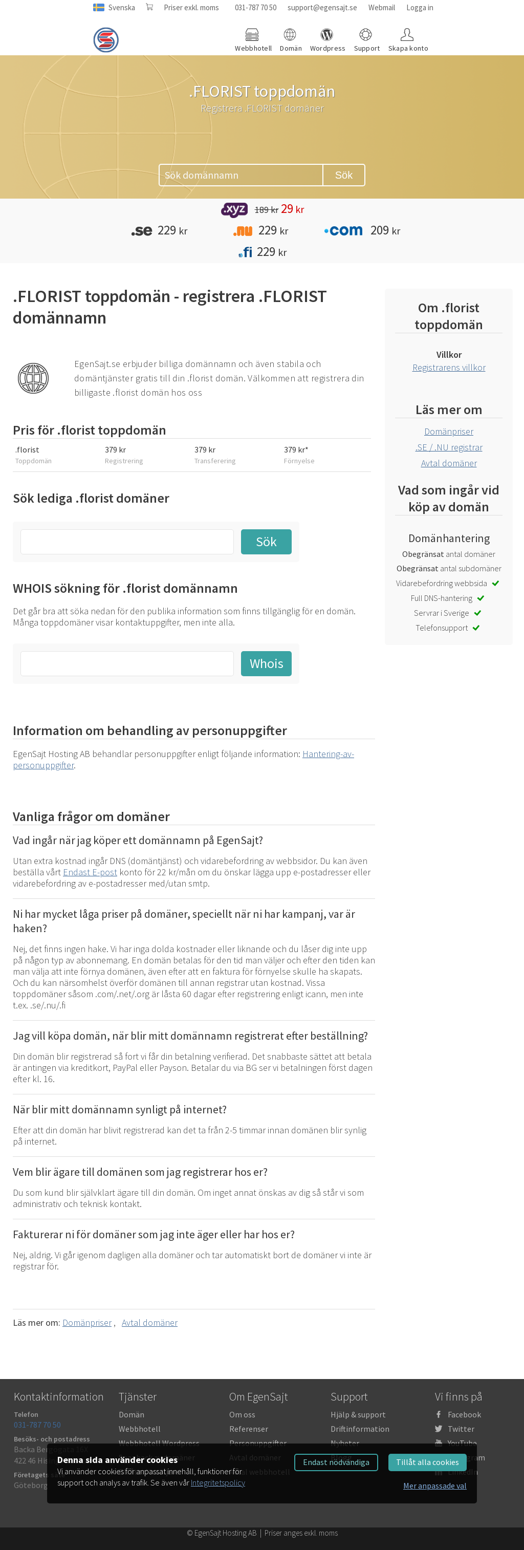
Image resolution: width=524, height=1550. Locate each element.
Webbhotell (140, 1429)
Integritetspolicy (218, 1482)
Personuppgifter (258, 1443)
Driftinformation (360, 1429)
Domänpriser (87, 1322)
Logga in (419, 7)
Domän (131, 1414)
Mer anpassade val (435, 1485)
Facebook (464, 1414)
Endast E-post (90, 872)
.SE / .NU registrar (449, 447)
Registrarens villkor (449, 367)
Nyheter (345, 1443)
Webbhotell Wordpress (159, 1443)
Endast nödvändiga (336, 1462)
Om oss (242, 1414)
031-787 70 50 (255, 7)
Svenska (121, 7)
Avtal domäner (150, 1322)
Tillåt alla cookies (427, 1462)
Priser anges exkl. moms (301, 1533)
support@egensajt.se (322, 7)
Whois (266, 663)
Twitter (461, 1429)
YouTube (462, 1443)
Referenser (248, 1429)
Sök (344, 175)
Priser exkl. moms (191, 7)
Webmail (381, 7)
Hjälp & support (358, 1414)
